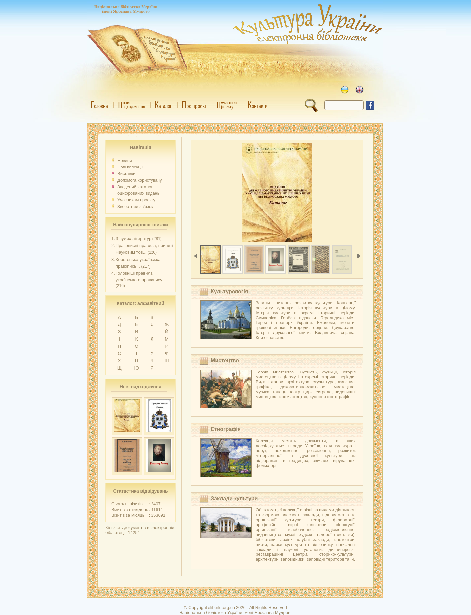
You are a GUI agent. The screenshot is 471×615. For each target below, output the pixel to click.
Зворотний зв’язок (135, 206)
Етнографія (226, 429)
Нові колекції (130, 167)
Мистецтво (225, 360)
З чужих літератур (133, 238)
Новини (124, 160)
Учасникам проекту (136, 199)
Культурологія (229, 291)
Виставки (126, 173)
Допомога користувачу (139, 180)
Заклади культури (234, 498)
